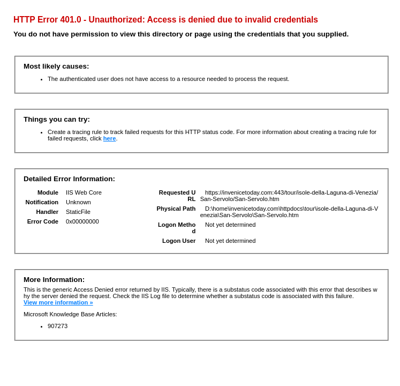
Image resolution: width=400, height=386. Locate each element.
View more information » (58, 302)
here (109, 138)
